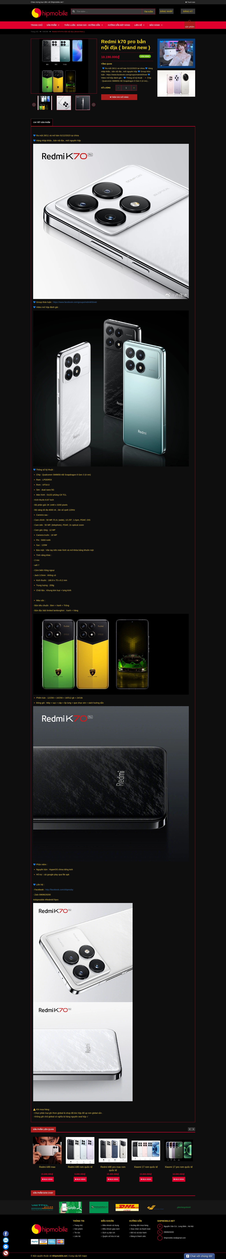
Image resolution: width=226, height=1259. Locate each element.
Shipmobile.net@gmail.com (175, 1238)
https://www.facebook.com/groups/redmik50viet (75, 302)
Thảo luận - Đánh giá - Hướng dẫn (83, 25)
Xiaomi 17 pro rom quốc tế (179, 1167)
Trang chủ (36, 25)
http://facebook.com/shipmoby (59, 889)
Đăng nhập (166, 11)
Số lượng (106, 88)
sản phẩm (189, 27)
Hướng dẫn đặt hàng (119, 25)
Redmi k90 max (47, 1167)
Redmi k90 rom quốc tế (80, 1167)
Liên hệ (139, 25)
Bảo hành (156, 25)
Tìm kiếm (148, 11)
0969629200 (169, 1232)
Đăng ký (188, 11)
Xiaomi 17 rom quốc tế (146, 1167)
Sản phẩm (53, 25)
